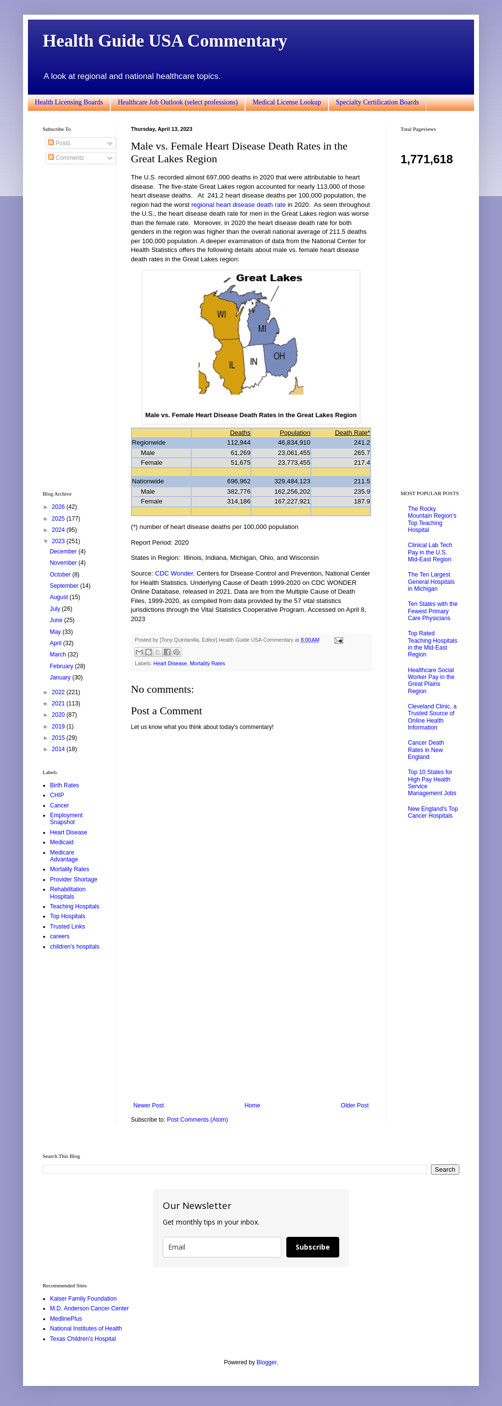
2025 (59, 518)
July (56, 608)
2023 (59, 541)
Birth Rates (64, 785)
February (62, 666)
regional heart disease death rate (238, 204)
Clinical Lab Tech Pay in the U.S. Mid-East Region (430, 552)
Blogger (266, 1362)
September (65, 585)
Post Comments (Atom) (197, 1119)
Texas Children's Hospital (83, 1338)
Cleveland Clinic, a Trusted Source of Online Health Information (432, 717)
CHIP (57, 795)
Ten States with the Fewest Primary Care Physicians (432, 611)
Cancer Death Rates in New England (426, 749)
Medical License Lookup (286, 102)
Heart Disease (170, 663)
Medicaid (62, 842)
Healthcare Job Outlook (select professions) (178, 102)
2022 (59, 692)
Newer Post (148, 1105)
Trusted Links (67, 926)
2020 (59, 714)
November (64, 562)
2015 (59, 737)
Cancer (59, 805)
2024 (59, 530)
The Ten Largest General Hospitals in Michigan (431, 581)
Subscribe (313, 1247)
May (56, 631)
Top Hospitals (67, 916)
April (56, 643)
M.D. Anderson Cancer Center (89, 1308)
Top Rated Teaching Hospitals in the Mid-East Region (432, 644)
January (61, 677)
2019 (59, 726)
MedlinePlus (66, 1318)
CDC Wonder (174, 573)
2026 (59, 506)
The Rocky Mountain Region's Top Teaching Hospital (432, 519)
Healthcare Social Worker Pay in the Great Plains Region (431, 681)
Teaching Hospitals (75, 906)
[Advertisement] (251, 1021)
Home (252, 1105)
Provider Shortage (74, 879)
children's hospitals (75, 946)
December (64, 551)
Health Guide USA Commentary (165, 40)
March (59, 654)
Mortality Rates (207, 663)
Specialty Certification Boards (377, 102)
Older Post (355, 1105)
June (57, 620)
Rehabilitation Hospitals (68, 893)
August (60, 597)
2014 (59, 749)
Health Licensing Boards (69, 102)
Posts (59, 143)
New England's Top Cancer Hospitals (433, 812)
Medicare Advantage (64, 856)
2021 (59, 703)
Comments (66, 157)
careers (60, 936)
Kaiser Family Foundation (83, 1298)
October (61, 574)
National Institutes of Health (86, 1328)
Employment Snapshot (66, 819)
